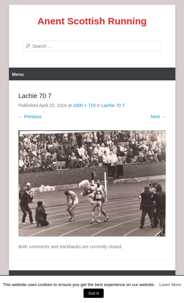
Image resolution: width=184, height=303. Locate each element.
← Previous (30, 116)
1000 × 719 (84, 105)
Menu (18, 74)
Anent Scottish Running (92, 21)
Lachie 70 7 (112, 105)
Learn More (170, 284)
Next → (158, 116)
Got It (94, 293)
